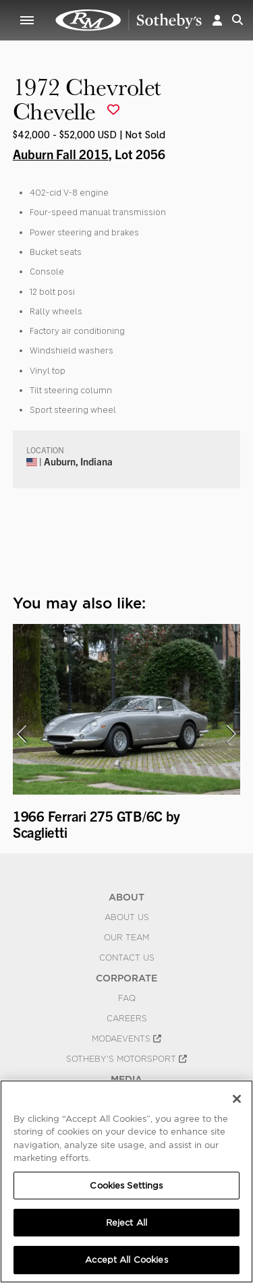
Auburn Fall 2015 (61, 154)
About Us (127, 917)
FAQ (127, 998)
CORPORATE (126, 978)
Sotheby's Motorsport (126, 1059)
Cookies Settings (126, 1185)
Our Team (126, 937)
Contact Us (126, 958)
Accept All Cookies (126, 1260)
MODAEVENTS (126, 1039)
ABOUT (126, 897)
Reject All (126, 1223)
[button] (217, 20)
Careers (127, 1018)
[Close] (237, 1099)
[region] (126, 1181)
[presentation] (21, 734)
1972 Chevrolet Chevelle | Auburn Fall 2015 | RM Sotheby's (128, 20)
